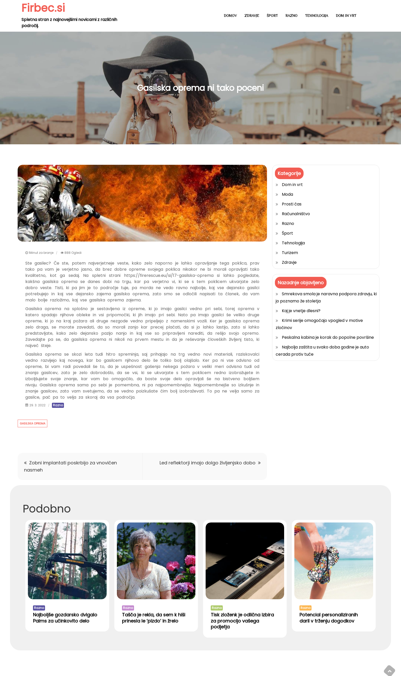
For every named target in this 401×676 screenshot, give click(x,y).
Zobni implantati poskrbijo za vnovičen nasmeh (70, 466)
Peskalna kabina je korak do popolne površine (328, 337)
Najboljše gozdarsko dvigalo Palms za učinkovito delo (65, 618)
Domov (230, 16)
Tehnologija (316, 16)
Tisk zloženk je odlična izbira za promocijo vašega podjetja (242, 621)
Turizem (290, 253)
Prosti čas (292, 204)
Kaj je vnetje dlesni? (301, 311)
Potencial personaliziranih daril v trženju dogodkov (328, 618)
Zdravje (251, 16)
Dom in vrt (346, 16)
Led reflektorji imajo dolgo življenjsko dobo (207, 463)
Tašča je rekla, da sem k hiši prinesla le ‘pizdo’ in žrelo (153, 618)
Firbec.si (43, 8)
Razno (291, 16)
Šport (272, 16)
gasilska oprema (32, 423)
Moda (287, 194)
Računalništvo (296, 214)
